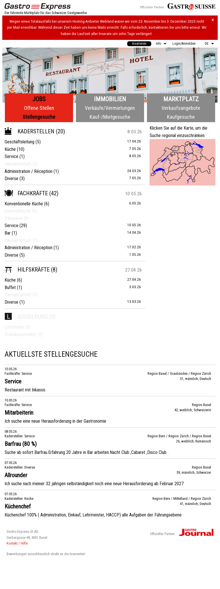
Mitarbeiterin (19, 412)
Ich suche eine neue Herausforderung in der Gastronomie (55, 421)
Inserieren (139, 44)
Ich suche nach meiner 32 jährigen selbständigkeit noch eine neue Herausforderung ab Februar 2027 (94, 483)
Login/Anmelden (184, 44)
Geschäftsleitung (19, 142)
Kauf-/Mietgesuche (110, 117)
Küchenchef (18, 506)
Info (158, 44)
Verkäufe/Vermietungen (110, 108)
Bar (8, 233)
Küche (10, 149)
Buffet (10, 287)
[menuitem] (139, 43)
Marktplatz (181, 99)
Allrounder (16, 475)
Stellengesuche (39, 117)
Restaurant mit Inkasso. (25, 390)
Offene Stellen (39, 108)
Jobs (39, 99)
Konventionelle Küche (24, 203)
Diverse (11, 178)
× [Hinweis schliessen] (212, 20)
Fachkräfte (26, 193)
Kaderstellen (29, 131)
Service (11, 156)
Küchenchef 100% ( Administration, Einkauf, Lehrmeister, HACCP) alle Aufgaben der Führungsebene (93, 515)
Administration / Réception (28, 171)
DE (207, 44)
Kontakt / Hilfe (17, 543)
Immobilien (110, 99)
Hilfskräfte (27, 269)
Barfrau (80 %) (21, 443)
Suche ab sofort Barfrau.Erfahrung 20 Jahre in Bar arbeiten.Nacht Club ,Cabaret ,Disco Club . (86, 452)
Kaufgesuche (181, 117)
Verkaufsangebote (181, 108)
